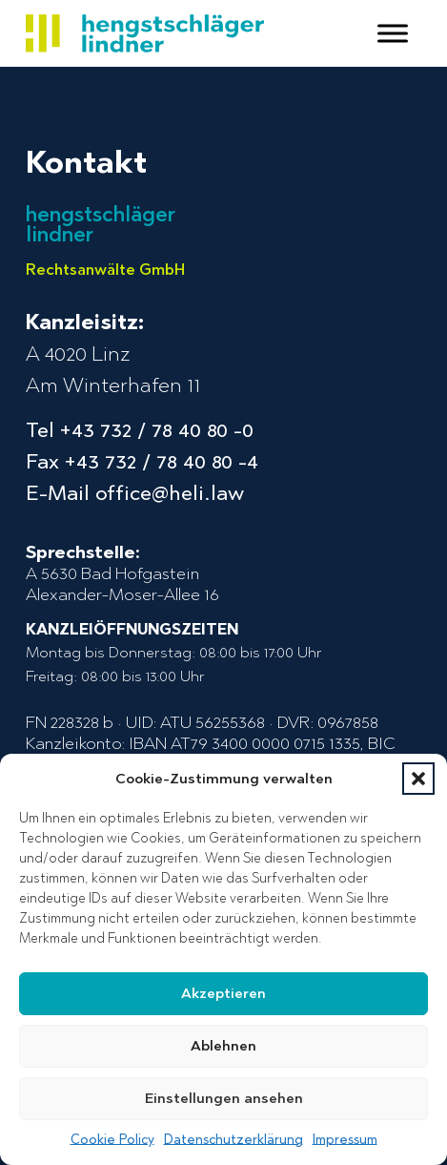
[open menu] (392, 33)
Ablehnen (223, 1045)
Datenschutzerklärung (233, 1140)
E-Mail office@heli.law (135, 493)
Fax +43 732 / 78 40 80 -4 (142, 461)
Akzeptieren (223, 993)
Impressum (345, 1140)
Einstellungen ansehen (224, 1098)
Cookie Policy (112, 1140)
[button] (418, 778)
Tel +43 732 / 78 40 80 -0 (140, 430)
